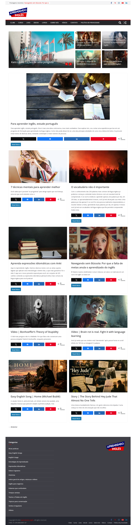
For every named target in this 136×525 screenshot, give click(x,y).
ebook (36, 23)
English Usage (13, 457)
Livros (44, 23)
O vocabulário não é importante (90, 187)
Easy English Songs (15, 453)
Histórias (12, 475)
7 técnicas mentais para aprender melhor (35, 187)
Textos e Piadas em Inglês (18, 497)
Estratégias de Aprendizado (18, 462)
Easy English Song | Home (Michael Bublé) (35, 396)
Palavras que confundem (17, 488)
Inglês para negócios (16, 484)
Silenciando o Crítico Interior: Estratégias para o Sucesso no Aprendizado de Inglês (115, 41)
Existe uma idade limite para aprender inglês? (113, 62)
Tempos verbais (14, 493)
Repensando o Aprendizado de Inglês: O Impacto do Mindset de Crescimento (88, 61)
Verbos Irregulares (15, 506)
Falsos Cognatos (14, 471)
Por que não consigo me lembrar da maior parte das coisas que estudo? (88, 42)
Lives (28, 23)
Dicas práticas (14, 449)
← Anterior (13, 427)
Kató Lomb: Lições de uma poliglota (32, 62)
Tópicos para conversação (18, 501)
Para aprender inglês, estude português (34, 123)
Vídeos (64, 23)
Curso (20, 23)
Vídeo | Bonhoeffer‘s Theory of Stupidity (34, 332)
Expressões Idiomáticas (17, 466)
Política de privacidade (90, 23)
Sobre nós (54, 23)
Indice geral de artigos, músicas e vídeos (23, 479)
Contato (74, 23)
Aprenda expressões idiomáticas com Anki (36, 263)
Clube (12, 23)
